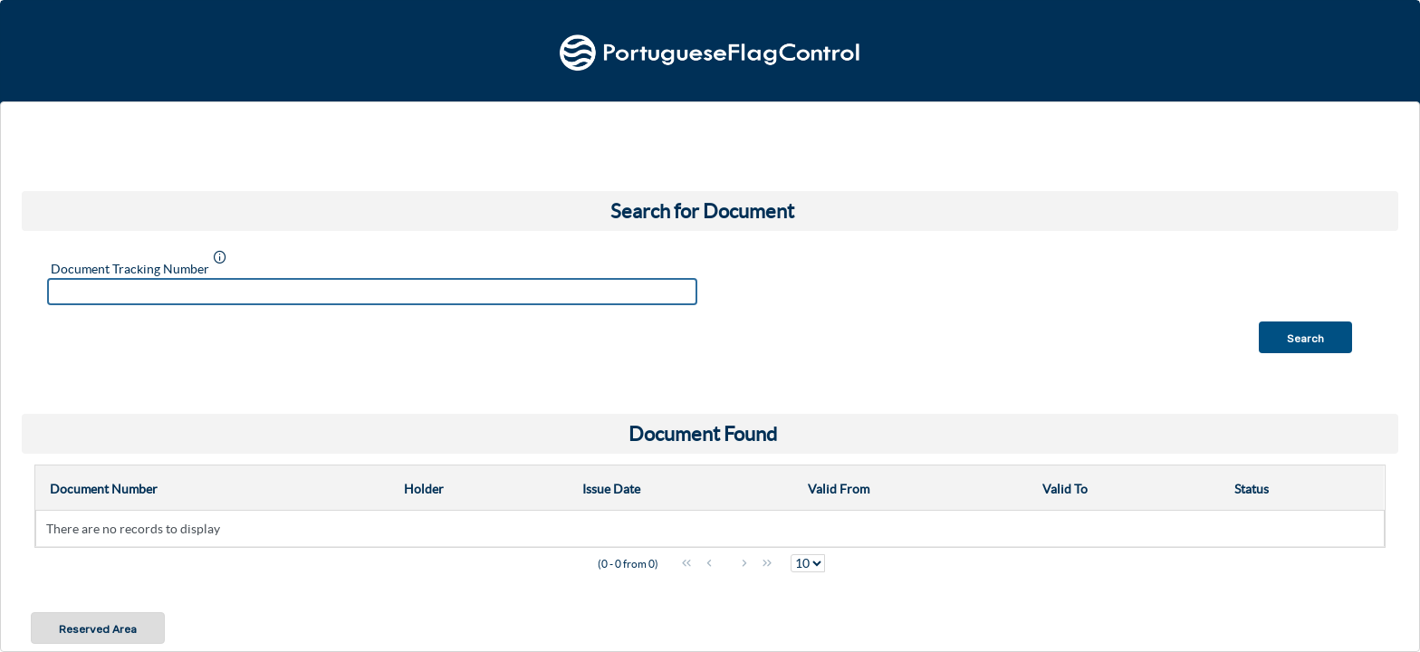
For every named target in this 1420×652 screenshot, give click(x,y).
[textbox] (372, 291)
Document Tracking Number (130, 269)
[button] (1305, 337)
